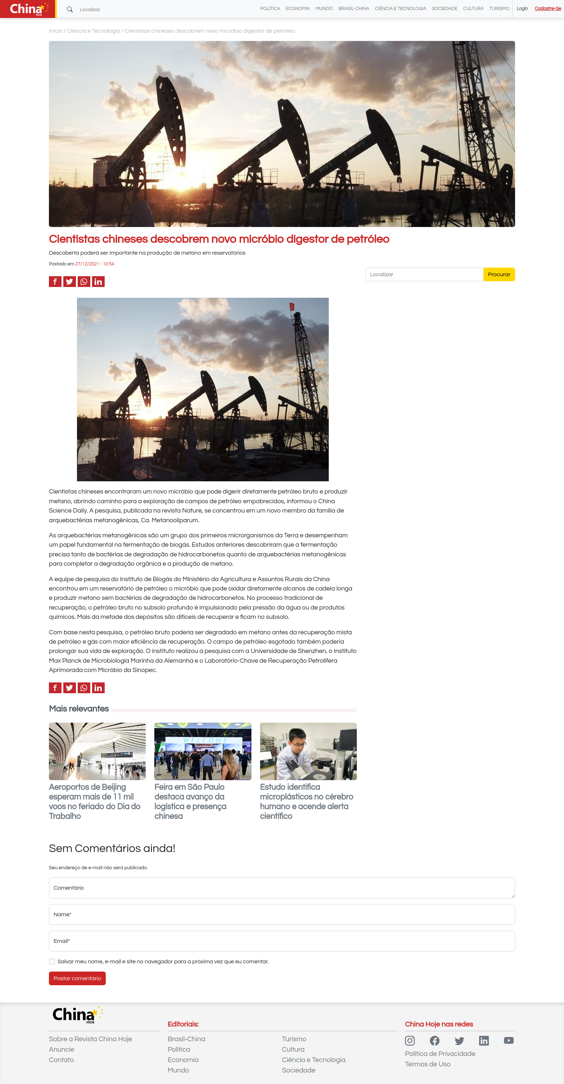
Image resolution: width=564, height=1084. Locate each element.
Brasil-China (353, 8)
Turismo (500, 8)
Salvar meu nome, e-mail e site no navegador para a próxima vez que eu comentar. (163, 961)
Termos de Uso (428, 1064)
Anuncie (61, 1049)
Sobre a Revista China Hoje (90, 1039)
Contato (61, 1060)
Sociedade (445, 8)
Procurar (499, 274)
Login (522, 8)
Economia (298, 8)
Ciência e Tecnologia (400, 8)
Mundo (324, 8)
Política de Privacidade (440, 1053)
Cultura (473, 8)
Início (56, 31)
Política (270, 8)
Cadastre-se (548, 8)
